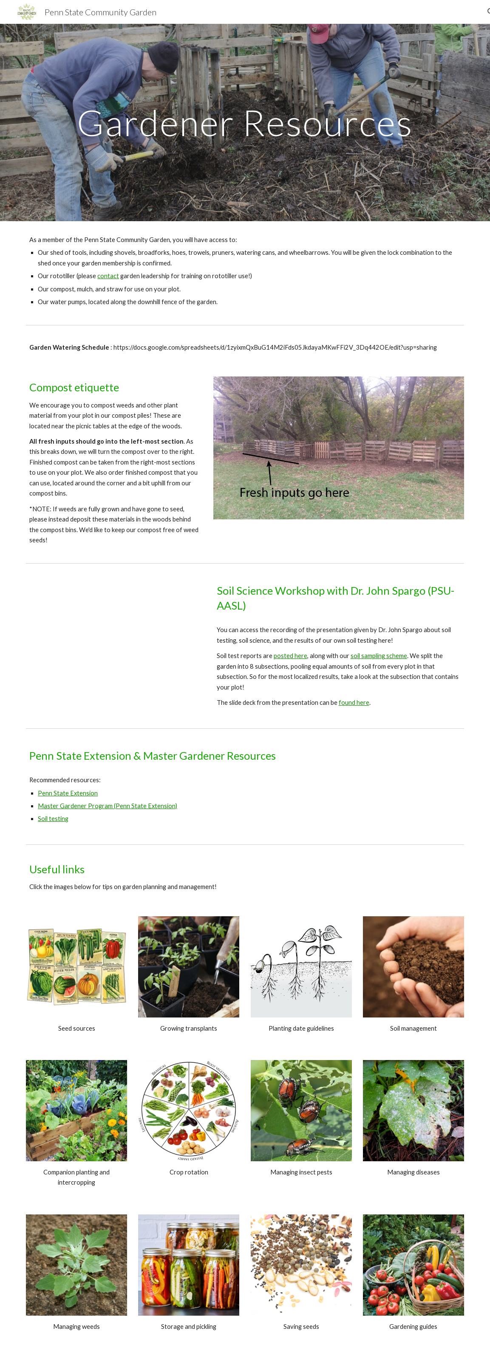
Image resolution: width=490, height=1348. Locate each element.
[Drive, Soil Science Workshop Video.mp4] (114, 642)
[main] (244, 122)
